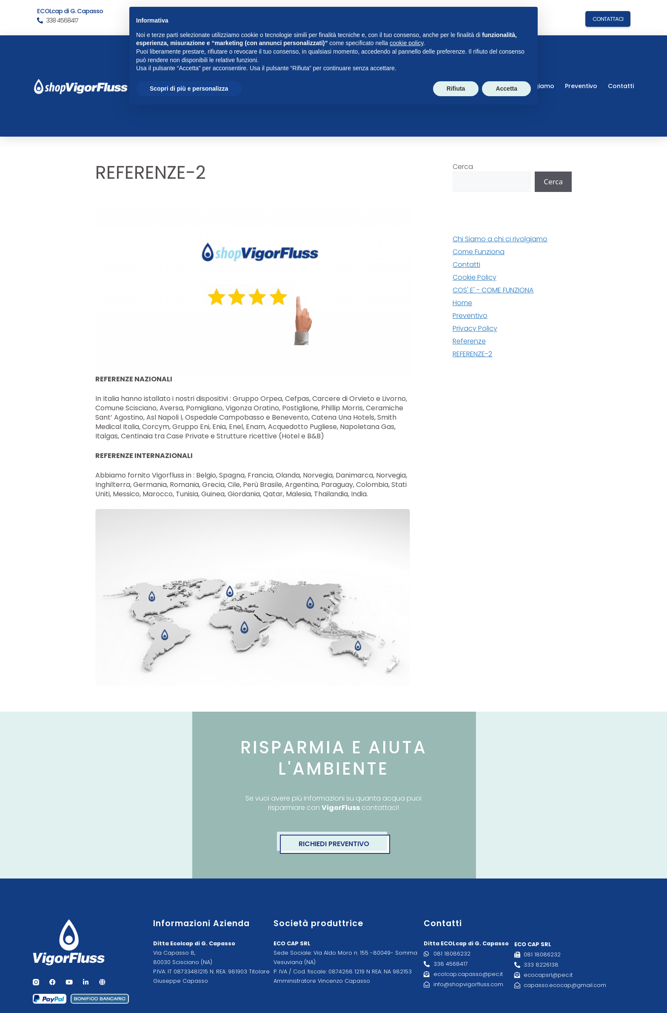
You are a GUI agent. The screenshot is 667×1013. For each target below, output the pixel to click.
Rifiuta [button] (456, 88)
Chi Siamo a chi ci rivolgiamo (500, 239)
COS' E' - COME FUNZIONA (493, 290)
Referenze (469, 341)
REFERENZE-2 (472, 354)
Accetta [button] (506, 88)
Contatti (621, 86)
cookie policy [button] (406, 43)
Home (462, 303)
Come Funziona (479, 252)
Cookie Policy (474, 277)
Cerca (463, 167)
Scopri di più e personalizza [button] (189, 88)
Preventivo (581, 86)
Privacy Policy (475, 328)
